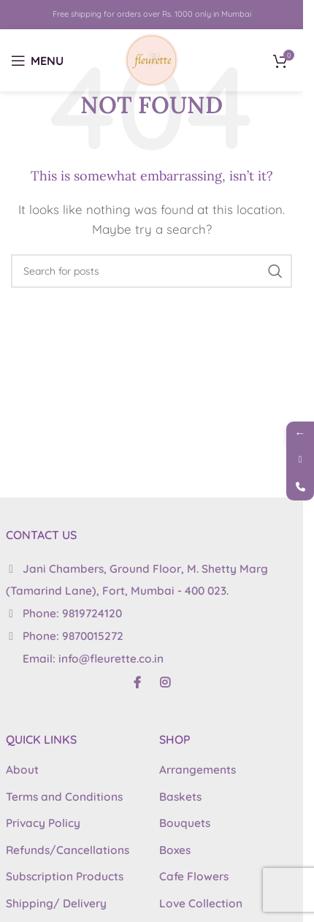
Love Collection (200, 903)
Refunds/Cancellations (67, 850)
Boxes (175, 850)
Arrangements (197, 770)
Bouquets (184, 823)
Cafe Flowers (194, 876)
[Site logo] (151, 59)
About (22, 770)
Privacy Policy (43, 823)
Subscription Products (64, 876)
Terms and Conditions (64, 797)
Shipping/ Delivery (56, 903)
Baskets (180, 797)
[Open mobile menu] (37, 60)
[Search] (151, 271)
